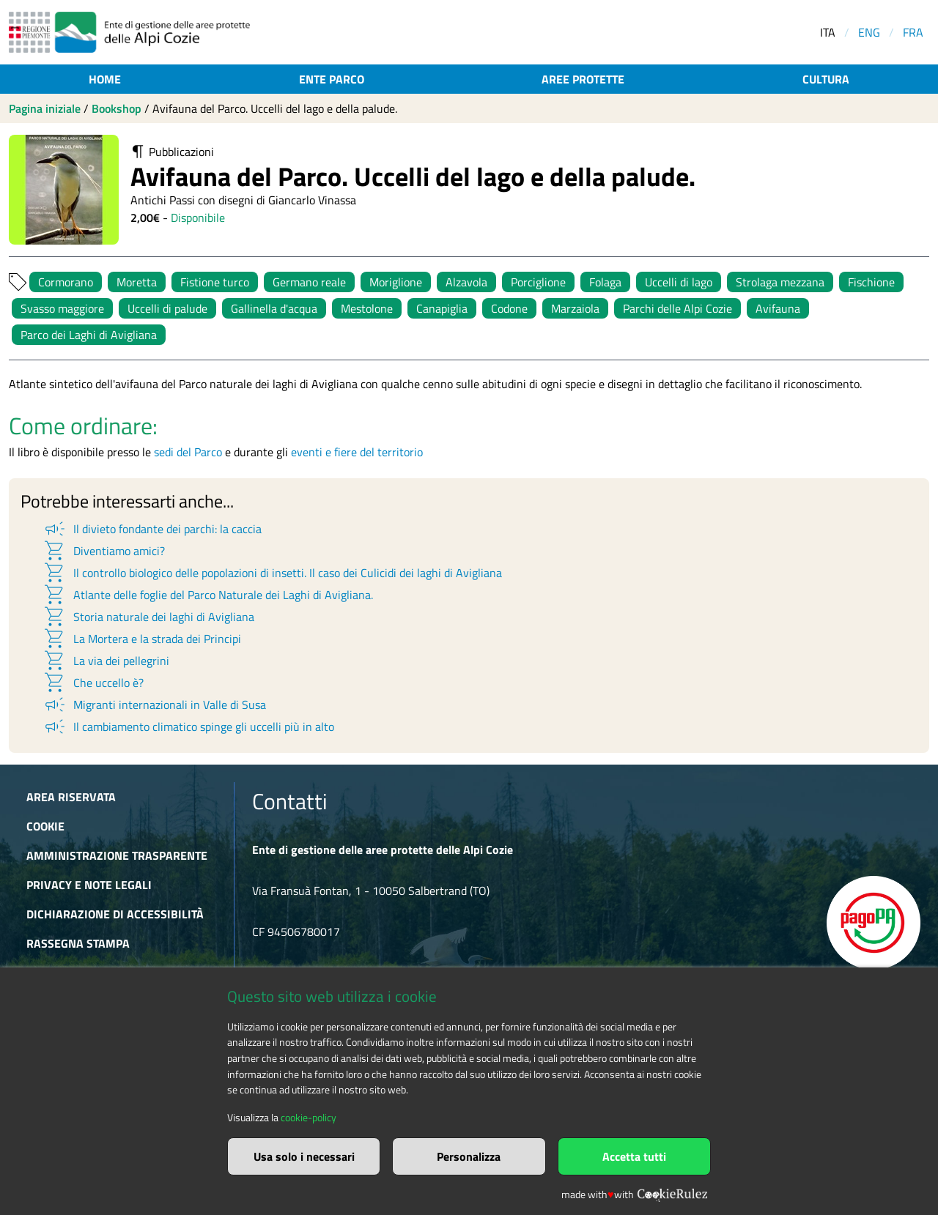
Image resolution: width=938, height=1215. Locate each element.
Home (105, 79)
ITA (827, 32)
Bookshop (116, 108)
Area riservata (71, 797)
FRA (913, 32)
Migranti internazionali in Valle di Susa (154, 704)
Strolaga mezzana (780, 282)
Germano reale (309, 282)
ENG (869, 32)
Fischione (871, 282)
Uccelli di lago (678, 282)
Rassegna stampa (78, 943)
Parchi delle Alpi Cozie (677, 308)
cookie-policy (308, 1118)
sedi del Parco (188, 452)
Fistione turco (214, 282)
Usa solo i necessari (304, 1156)
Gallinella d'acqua (274, 308)
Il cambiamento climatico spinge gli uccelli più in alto (188, 726)
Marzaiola (575, 308)
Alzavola (466, 282)
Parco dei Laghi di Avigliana (89, 334)
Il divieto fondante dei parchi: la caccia (152, 529)
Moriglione (395, 282)
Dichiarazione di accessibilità (115, 914)
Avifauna (778, 308)
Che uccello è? (93, 682)
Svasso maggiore (62, 308)
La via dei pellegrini (106, 660)
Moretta (137, 282)
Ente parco (331, 79)
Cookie (45, 826)
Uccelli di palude (167, 308)
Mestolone (367, 308)
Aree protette (583, 79)
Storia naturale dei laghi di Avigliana (148, 616)
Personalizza (469, 1156)
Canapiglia (442, 308)
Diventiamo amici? (104, 551)
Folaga (605, 282)
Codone (509, 308)
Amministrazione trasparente (116, 855)
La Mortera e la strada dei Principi (142, 638)
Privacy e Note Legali (89, 884)
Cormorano (65, 282)
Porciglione (538, 282)
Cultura (825, 79)
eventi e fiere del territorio (357, 452)
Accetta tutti (634, 1156)
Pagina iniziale (45, 108)
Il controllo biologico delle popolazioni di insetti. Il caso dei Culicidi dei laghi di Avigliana (272, 573)
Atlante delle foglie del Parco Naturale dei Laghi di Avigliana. (208, 594)
